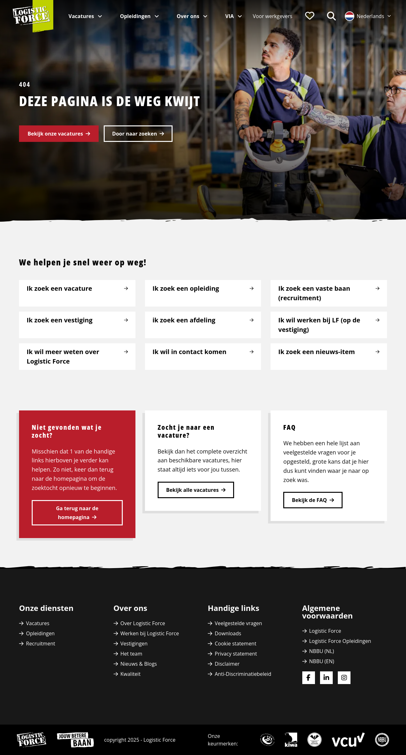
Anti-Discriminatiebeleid (243, 673)
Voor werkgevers (272, 16)
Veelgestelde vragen (238, 623)
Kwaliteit (131, 673)
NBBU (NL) (321, 651)
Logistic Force (325, 630)
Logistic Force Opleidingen (340, 641)
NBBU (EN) (321, 661)
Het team (131, 653)
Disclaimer (227, 663)
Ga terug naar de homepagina (77, 513)
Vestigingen (134, 643)
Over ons (188, 16)
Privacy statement (236, 653)
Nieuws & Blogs (139, 663)
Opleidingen (136, 16)
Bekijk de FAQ (309, 500)
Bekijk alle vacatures (192, 489)
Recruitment (40, 643)
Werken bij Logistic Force (150, 633)
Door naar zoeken (134, 133)
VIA (230, 16)
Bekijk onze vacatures (55, 133)
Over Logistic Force (143, 623)
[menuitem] (273, 16)
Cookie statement (235, 643)
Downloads (228, 633)
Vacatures (82, 16)
